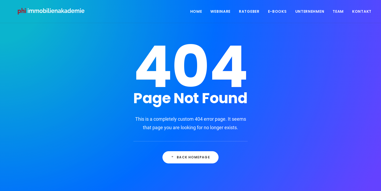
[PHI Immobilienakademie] (54, 12)
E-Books (277, 12)
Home (196, 12)
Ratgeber (249, 12)
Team (338, 12)
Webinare (220, 12)
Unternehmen (309, 12)
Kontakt (361, 12)
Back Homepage (190, 157)
